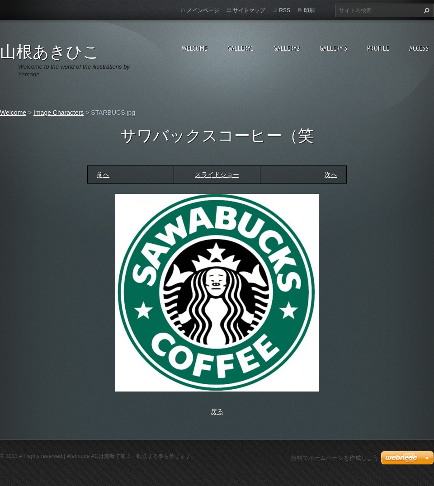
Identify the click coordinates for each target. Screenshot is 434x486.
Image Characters (58, 112)
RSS (284, 10)
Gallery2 (287, 47)
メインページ (203, 10)
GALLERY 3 (333, 47)
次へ (331, 174)
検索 (425, 10)
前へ (103, 174)
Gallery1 (240, 47)
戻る (217, 411)
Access (419, 47)
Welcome (195, 47)
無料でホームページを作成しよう (335, 457)
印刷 (309, 10)
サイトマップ (249, 10)
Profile (378, 47)
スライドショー (217, 174)
